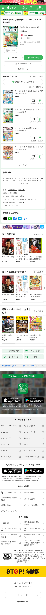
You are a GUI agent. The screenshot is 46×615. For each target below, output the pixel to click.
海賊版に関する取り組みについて (9, 543)
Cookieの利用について (32, 536)
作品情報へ (22, 69)
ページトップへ (23, 595)
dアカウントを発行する (23, 583)
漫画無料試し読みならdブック (10, 366)
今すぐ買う (35, 58)
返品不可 (22, 44)
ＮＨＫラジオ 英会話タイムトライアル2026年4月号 (29, 129)
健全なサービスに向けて (32, 529)
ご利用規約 (5, 523)
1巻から (32, 87)
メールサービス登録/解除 (9, 499)
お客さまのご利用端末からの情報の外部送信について (32, 543)
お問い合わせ (6, 505)
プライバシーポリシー (9, 529)
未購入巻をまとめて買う (24, 82)
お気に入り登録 (38, 76)
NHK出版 (33, 27)
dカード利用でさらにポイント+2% (29, 42)
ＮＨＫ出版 (13, 193)
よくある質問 (29, 499)
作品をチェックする (24, 63)
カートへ (14, 58)
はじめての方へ (9, 492)
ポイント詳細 (25, 38)
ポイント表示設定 (31, 505)
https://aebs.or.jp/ (21, 562)
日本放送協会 (24, 27)
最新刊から (39, 87)
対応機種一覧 (29, 493)
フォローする (38, 27)
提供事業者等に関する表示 (32, 523)
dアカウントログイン (9, 511)
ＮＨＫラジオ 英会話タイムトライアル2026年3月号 (29, 148)
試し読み (12, 50)
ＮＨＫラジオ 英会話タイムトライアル (23, 199)
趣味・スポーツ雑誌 (17, 196)
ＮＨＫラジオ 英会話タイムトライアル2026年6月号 (29, 92)
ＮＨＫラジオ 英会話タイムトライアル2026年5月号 (29, 111)
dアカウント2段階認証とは (9, 536)
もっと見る (37, 234)
